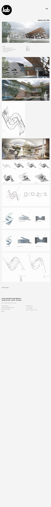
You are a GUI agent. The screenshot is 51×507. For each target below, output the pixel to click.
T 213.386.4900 (29, 308)
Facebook (28, 48)
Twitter (28, 49)
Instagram (31, 309)
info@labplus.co (29, 305)
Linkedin (28, 50)
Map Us (3, 311)
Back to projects (5, 287)
